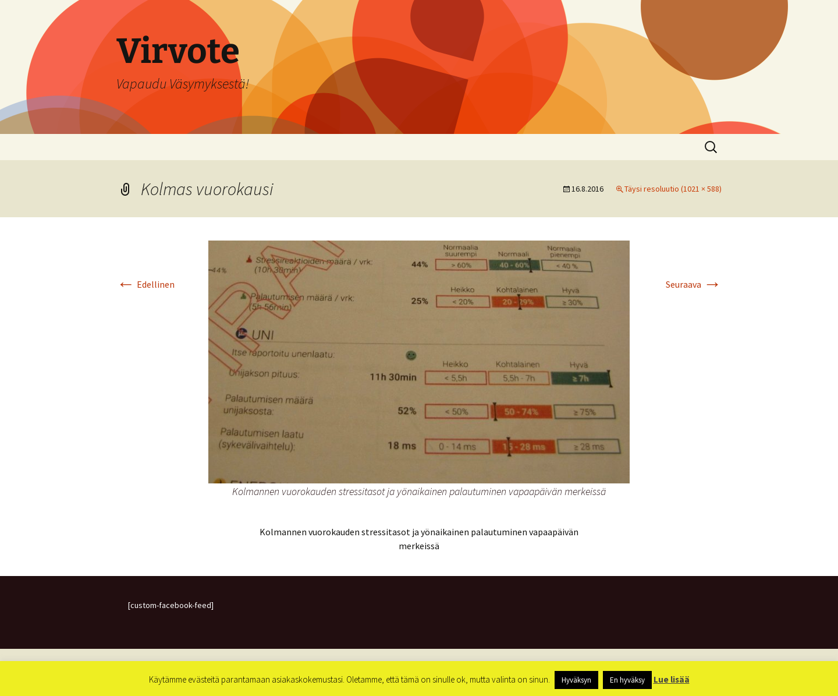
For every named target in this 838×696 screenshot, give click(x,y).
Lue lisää (672, 679)
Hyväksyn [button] (576, 680)
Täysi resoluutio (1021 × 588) (673, 188)
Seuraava (694, 284)
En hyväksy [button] (627, 680)
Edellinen (145, 284)
